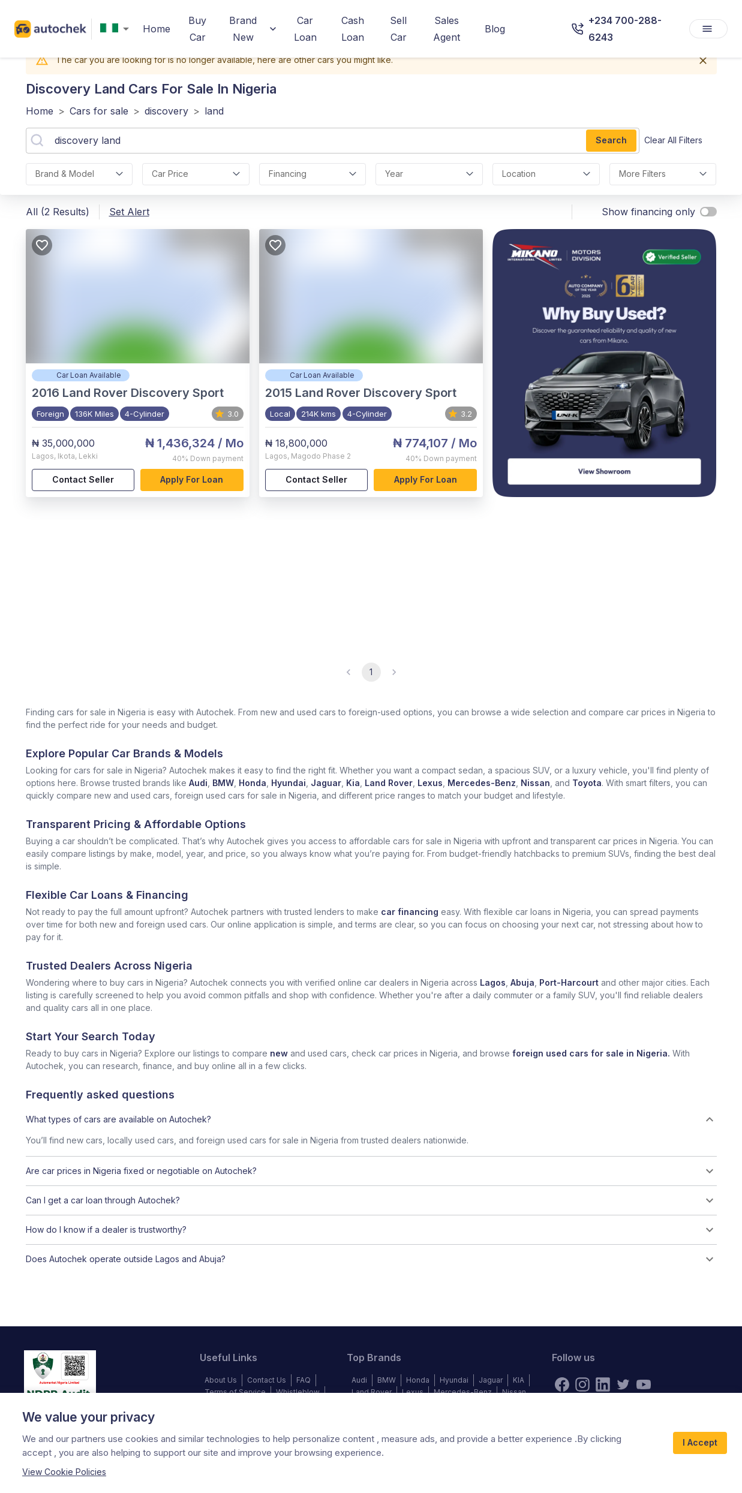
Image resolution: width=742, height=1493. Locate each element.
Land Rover (389, 783)
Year (429, 174)
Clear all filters (673, 140)
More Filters (663, 174)
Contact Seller (83, 479)
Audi (198, 783)
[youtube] (643, 1384)
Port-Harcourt (569, 982)
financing (313, 174)
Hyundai (288, 783)
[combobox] (117, 29)
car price (196, 174)
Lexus (430, 783)
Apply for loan (192, 480)
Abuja (522, 982)
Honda (252, 783)
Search (611, 141)
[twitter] (623, 1384)
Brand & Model (79, 174)
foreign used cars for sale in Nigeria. (591, 1053)
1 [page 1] (371, 672)
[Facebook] (562, 1384)
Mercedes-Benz (481, 783)
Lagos (493, 982)
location (546, 174)
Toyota (587, 783)
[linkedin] (603, 1384)
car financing (409, 912)
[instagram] (582, 1384)
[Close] (703, 61)
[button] (371, 1119)
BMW (223, 783)
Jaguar (326, 783)
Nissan (535, 783)
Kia (353, 783)
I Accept (700, 1443)
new (279, 1053)
